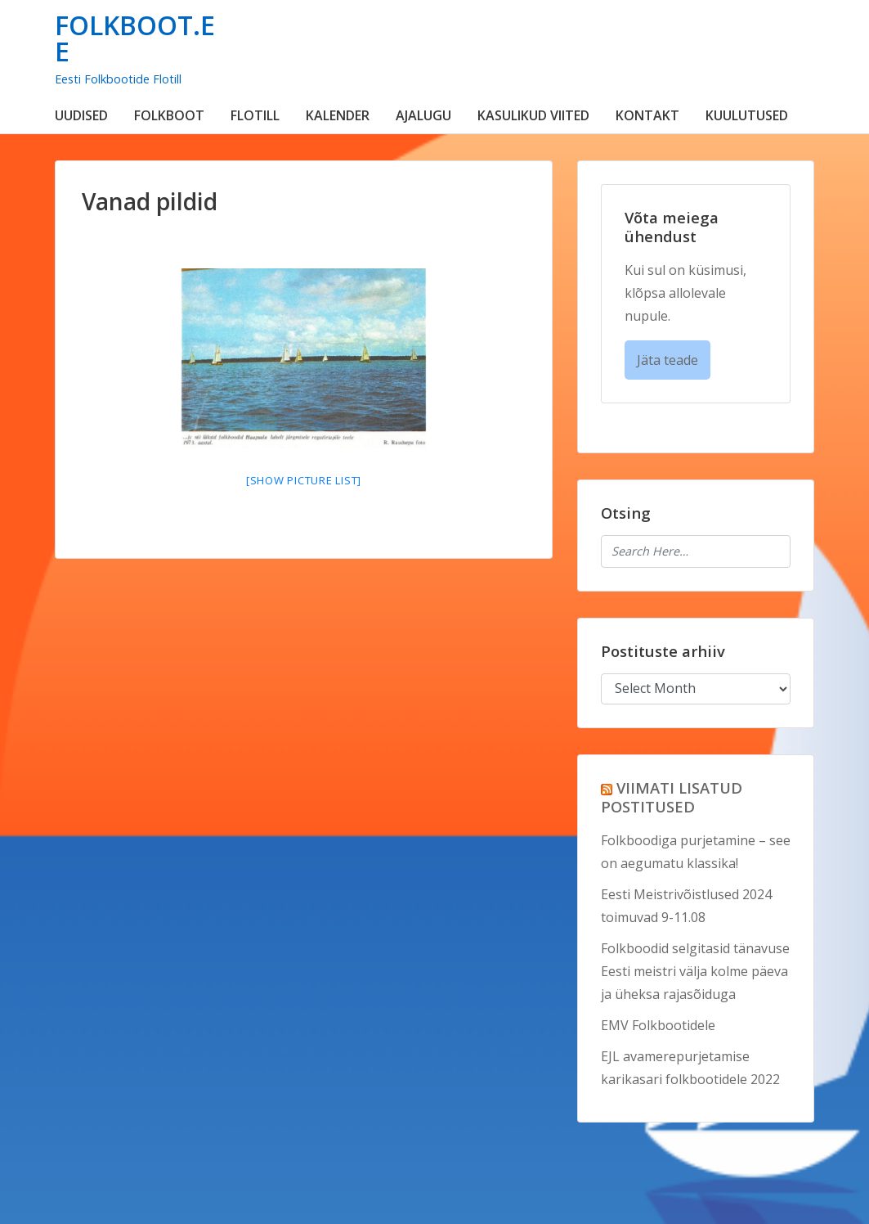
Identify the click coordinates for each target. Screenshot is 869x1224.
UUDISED (81, 115)
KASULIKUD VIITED (533, 115)
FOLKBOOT (169, 115)
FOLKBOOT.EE (135, 38)
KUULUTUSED (747, 115)
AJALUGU (423, 115)
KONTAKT (647, 115)
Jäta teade (667, 360)
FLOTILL (255, 115)
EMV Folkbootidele (658, 1025)
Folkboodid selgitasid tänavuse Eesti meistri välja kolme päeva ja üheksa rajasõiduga (695, 971)
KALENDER (338, 115)
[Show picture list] (303, 480)
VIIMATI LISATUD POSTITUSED (671, 797)
